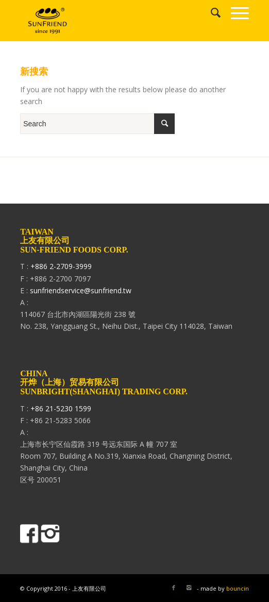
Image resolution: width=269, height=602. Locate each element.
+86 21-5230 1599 (60, 408)
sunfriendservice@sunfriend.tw (80, 290)
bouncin (237, 588)
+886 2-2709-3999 (61, 266)
